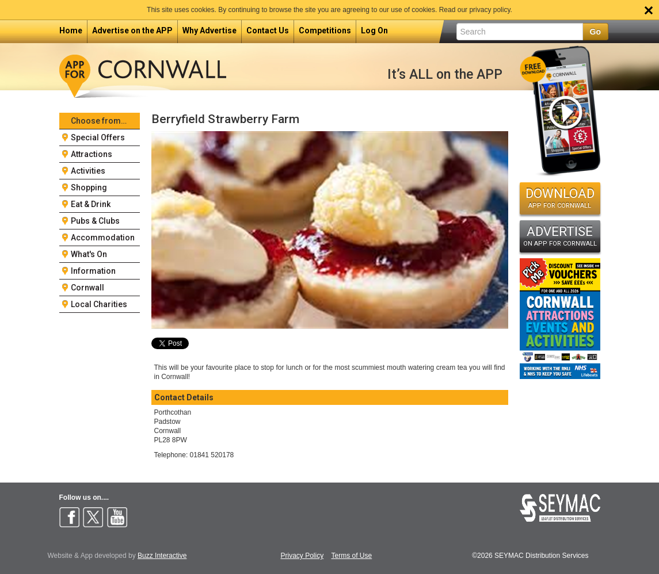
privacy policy (489, 10)
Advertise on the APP (132, 30)
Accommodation (103, 237)
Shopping (89, 187)
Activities (88, 170)
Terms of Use (352, 556)
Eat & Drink (91, 204)
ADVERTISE (560, 235)
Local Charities (99, 304)
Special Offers (98, 137)
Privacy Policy (302, 556)
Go (595, 31)
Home (70, 30)
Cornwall (87, 287)
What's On (89, 254)
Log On (374, 30)
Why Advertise (209, 30)
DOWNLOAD (560, 197)
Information (93, 270)
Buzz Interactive (162, 556)
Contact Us (267, 30)
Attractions (91, 154)
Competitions (325, 30)
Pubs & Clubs (95, 220)
